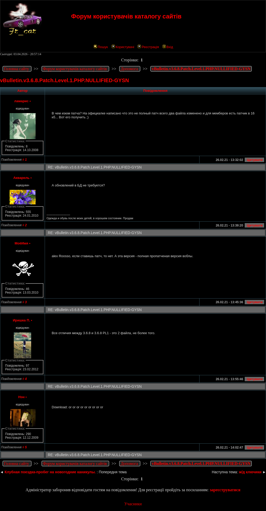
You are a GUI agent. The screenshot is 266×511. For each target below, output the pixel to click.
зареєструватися (225, 490)
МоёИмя (21, 243)
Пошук (101, 47)
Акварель (21, 178)
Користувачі (123, 47)
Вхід (168, 47)
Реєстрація (148, 47)
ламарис (21, 101)
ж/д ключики (250, 472)
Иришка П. (21, 320)
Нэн (21, 397)
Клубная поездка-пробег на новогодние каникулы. (50, 472)
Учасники (133, 504)
